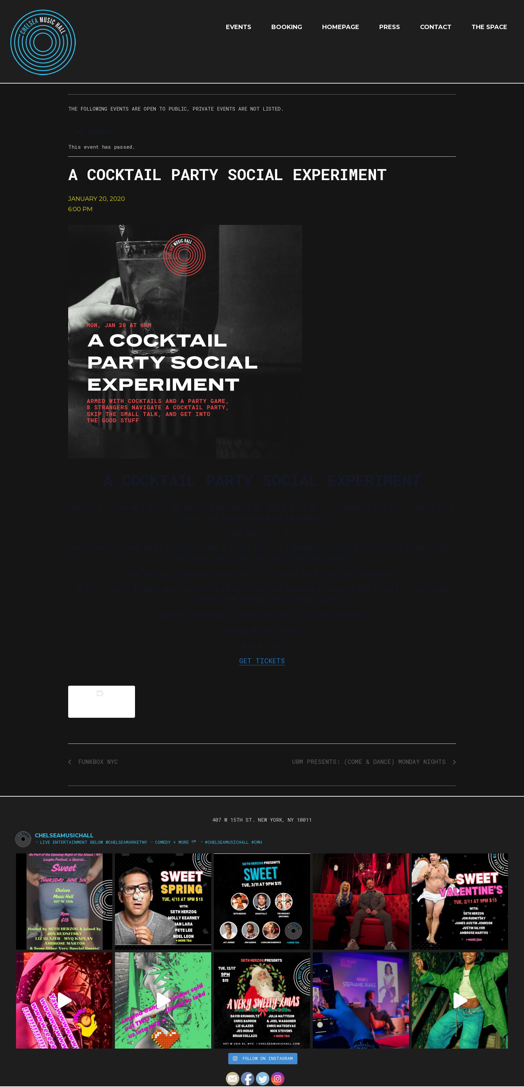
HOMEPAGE (340, 27)
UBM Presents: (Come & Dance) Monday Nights (370, 762)
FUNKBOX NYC (96, 762)
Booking (286, 27)
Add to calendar (102, 701)
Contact (435, 27)
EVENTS (238, 27)
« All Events (90, 132)
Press (389, 27)
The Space (489, 27)
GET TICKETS (262, 660)
